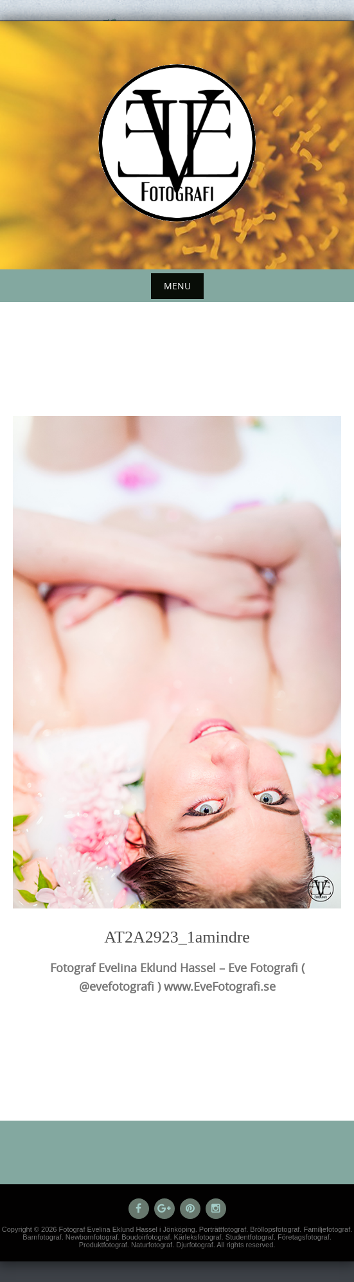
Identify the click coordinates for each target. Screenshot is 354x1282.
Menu (177, 286)
